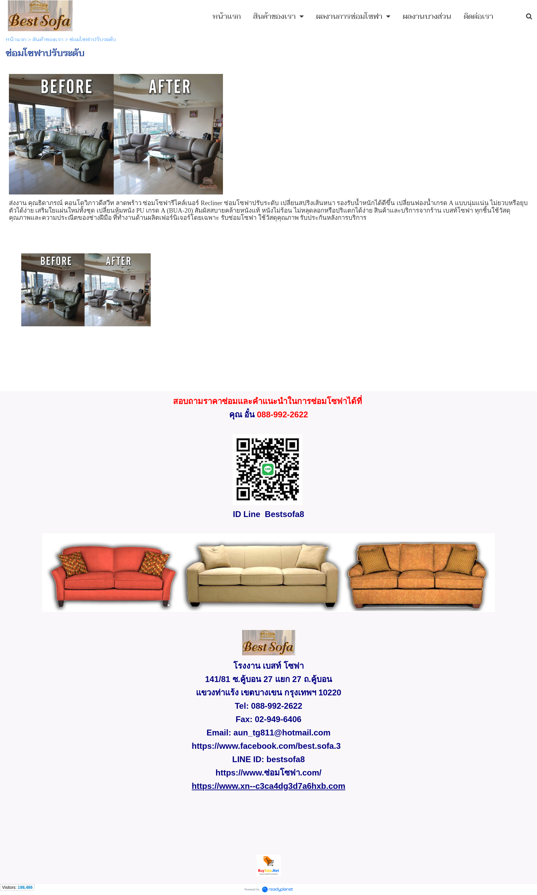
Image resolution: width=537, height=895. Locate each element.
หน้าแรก (15, 39)
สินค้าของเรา (48, 39)
